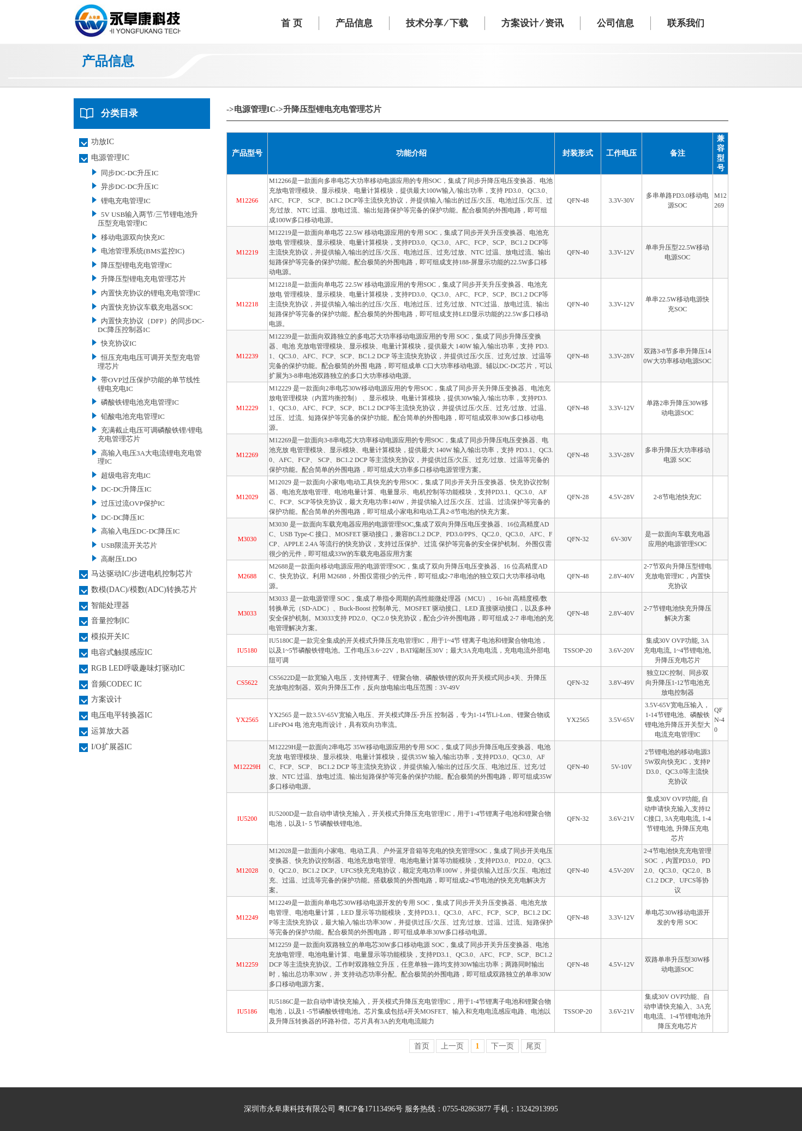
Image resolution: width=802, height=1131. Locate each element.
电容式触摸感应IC (121, 652)
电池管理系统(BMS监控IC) (142, 251)
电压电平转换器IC (121, 715)
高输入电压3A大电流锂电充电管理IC (150, 457)
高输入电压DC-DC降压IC (140, 531)
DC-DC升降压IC (126, 489)
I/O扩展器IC (111, 747)
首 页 (291, 23)
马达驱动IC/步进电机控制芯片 (142, 574)
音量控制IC (110, 621)
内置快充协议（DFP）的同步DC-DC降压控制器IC (151, 325)
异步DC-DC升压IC (129, 186)
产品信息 (354, 23)
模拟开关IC (110, 636)
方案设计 (106, 699)
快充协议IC (118, 343)
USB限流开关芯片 (129, 545)
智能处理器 (110, 605)
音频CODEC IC (116, 684)
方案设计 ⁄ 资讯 (532, 23)
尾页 (533, 1046)
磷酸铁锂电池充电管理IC (140, 402)
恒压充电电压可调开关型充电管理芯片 (149, 361)
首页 (421, 1046)
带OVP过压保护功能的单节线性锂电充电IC (149, 384)
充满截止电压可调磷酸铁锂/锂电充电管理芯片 (150, 434)
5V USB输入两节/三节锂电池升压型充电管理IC (148, 218)
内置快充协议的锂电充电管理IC (150, 293)
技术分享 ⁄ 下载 (437, 23)
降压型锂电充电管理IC (136, 265)
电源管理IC (110, 157)
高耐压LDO (119, 559)
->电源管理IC (251, 109)
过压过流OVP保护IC (133, 503)
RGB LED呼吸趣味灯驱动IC (138, 668)
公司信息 (615, 23)
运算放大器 (110, 731)
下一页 (502, 1046)
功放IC (102, 142)
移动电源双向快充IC (133, 237)
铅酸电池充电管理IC (133, 416)
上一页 (452, 1046)
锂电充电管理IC (126, 201)
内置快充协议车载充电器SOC (147, 307)
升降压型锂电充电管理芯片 (143, 279)
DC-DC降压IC (122, 517)
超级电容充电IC (126, 475)
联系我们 (685, 23)
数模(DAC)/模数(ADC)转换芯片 (144, 589)
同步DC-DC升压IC (129, 173)
